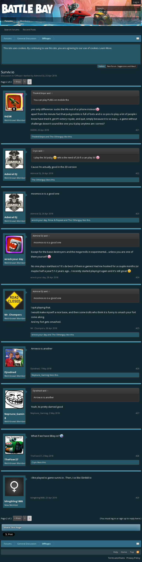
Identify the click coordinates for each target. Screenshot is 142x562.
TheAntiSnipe (38, 136)
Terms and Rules (116, 557)
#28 (137, 456)
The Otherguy (57, 136)
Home (124, 552)
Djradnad (10, 372)
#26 (137, 368)
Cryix (34, 462)
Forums (9, 21)
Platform (15, 8)
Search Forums (11, 29)
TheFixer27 (11, 459)
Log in (136, 2)
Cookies (102, 66)
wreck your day (39, 220)
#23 (137, 213)
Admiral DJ (39, 75)
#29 (137, 497)
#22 (137, 173)
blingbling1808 (13, 501)
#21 (137, 130)
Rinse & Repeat (55, 220)
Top (132, 552)
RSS (137, 552)
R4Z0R (8, 116)
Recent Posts (29, 29)
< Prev (17, 81)
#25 (137, 328)
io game (49, 477)
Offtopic (19, 75)
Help (115, 552)
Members (25, 21)
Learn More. (105, 48)
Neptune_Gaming (40, 375)
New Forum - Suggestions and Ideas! (121, 66)
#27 (137, 413)
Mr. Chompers (13, 314)
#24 (137, 277)
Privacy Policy (133, 557)
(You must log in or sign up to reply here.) (120, 518)
